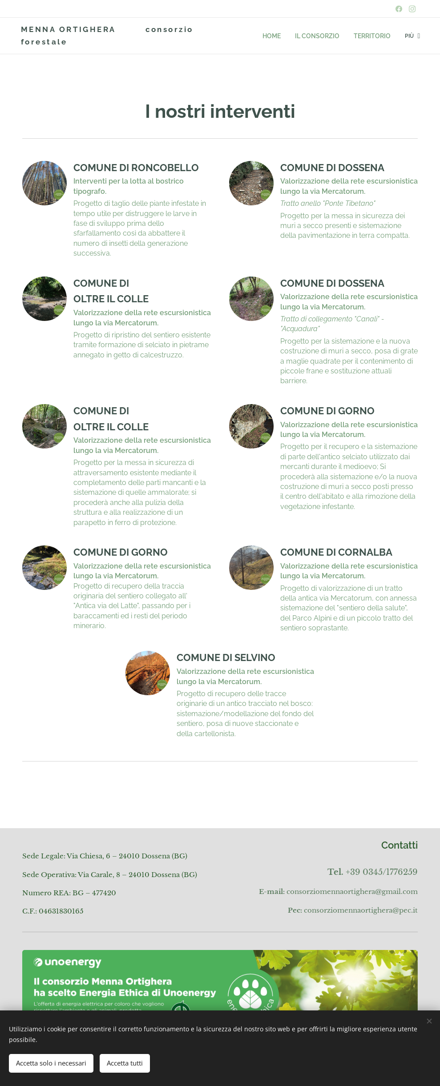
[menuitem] (245, 36)
